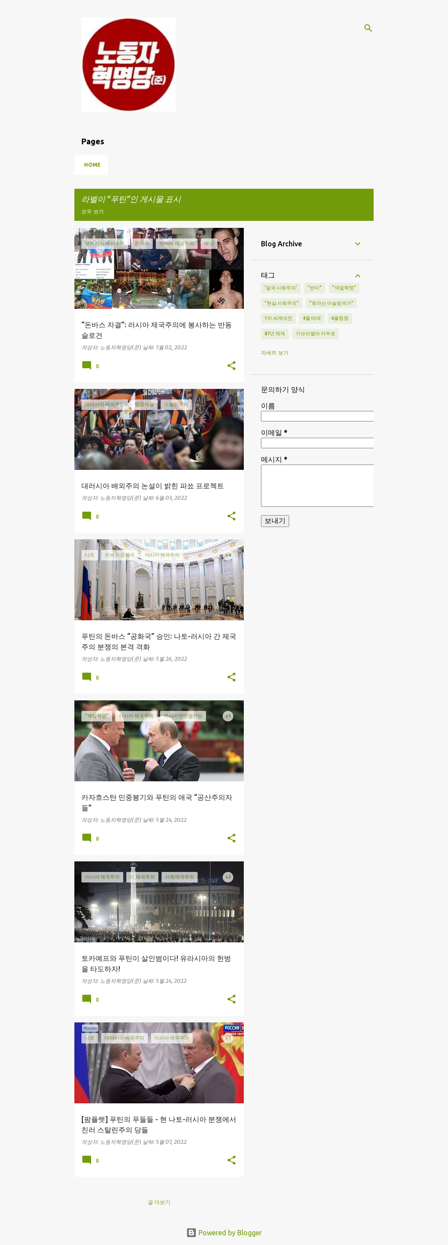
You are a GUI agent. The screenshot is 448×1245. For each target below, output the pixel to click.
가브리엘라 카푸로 (315, 333)
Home (92, 165)
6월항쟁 (340, 318)
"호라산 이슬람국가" (331, 303)
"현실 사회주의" (281, 303)
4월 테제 (312, 318)
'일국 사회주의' (280, 287)
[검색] (368, 28)
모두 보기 (92, 211)
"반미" (315, 287)
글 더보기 (159, 1202)
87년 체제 (274, 333)
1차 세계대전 (278, 318)
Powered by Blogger (224, 1233)
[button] (231, 366)
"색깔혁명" (344, 287)
